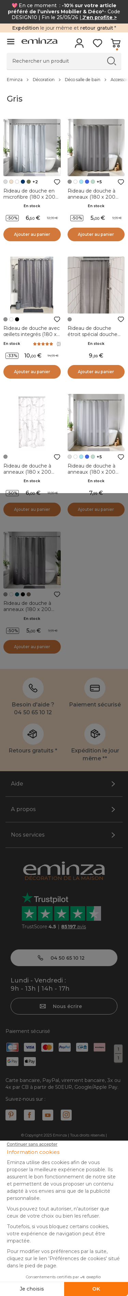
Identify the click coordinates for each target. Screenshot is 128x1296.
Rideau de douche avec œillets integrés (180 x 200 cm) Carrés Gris (31, 334)
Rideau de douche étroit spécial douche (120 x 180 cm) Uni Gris (95, 334)
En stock (32, 206)
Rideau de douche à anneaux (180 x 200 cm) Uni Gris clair (91, 472)
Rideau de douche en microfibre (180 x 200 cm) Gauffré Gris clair (29, 197)
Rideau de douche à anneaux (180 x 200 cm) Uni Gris (91, 197)
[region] (64, 79)
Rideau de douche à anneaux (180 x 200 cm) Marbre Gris (27, 472)
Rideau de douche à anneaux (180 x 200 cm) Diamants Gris (27, 609)
